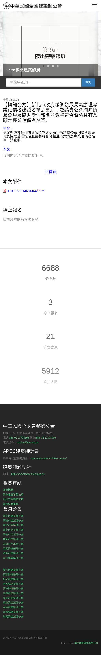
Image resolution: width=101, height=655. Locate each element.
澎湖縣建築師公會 (13, 616)
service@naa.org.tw (28, 442)
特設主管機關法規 (13, 499)
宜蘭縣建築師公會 (13, 548)
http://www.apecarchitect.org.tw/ (49, 458)
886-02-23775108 (19, 437)
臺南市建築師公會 (13, 534)
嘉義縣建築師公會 (13, 593)
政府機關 (8, 489)
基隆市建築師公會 (13, 553)
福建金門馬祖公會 (13, 543)
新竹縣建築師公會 (13, 557)
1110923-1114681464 (25, 191)
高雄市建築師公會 (13, 520)
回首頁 (51, 172)
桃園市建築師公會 (13, 539)
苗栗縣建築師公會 (13, 574)
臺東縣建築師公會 (13, 611)
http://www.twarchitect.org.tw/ (28, 473)
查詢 (88, 82)
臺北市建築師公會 (13, 515)
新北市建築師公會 (13, 524)
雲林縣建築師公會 (13, 588)
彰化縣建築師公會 (13, 579)
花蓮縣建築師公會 (13, 607)
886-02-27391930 (46, 437)
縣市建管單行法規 (13, 494)
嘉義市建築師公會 (13, 597)
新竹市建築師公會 (13, 569)
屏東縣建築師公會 (13, 602)
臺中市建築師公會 (13, 529)
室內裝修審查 (10, 503)
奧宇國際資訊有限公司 (86, 642)
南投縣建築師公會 (13, 583)
